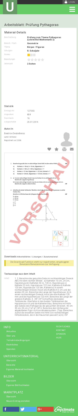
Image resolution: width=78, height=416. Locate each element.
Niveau (7, 54)
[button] (11, 409)
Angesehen (8, 114)
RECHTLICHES (63, 326)
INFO (7, 327)
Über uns (10, 336)
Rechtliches (12, 345)
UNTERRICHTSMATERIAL (21, 356)
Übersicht (11, 360)
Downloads (9, 118)
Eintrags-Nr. (9, 111)
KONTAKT (61, 330)
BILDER (9, 376)
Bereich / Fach (10, 43)
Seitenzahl (8, 64)
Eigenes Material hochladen (20, 369)
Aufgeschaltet (10, 122)
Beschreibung (10, 37)
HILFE (59, 338)
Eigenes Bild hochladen (17, 385)
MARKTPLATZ (13, 392)
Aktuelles (11, 331)
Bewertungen (9, 59)
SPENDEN (61, 334)
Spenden (10, 349)
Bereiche (10, 365)
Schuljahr (8, 51)
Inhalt (6, 278)
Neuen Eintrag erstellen (18, 401)
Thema (7, 47)
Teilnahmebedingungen (18, 340)
